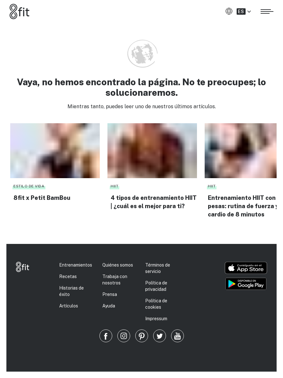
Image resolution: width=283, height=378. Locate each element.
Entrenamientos (75, 265)
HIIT (114, 186)
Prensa (109, 294)
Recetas (68, 276)
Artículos (68, 305)
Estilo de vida (28, 186)
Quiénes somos (117, 265)
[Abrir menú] (267, 10)
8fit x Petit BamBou (41, 197)
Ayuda (108, 305)
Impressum (156, 318)
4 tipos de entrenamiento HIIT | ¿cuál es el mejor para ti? (154, 201)
